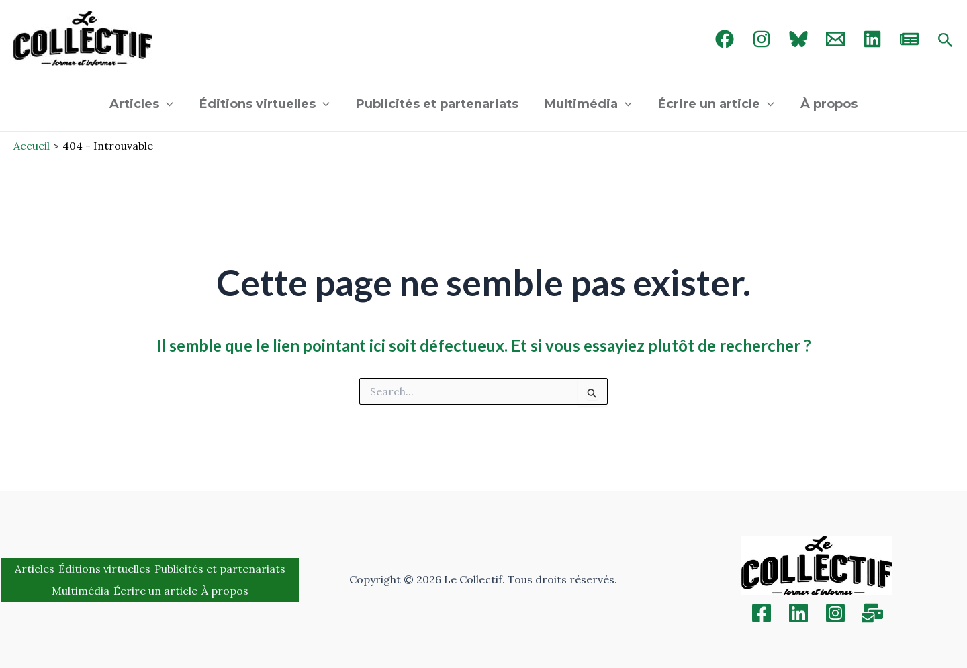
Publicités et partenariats (438, 104)
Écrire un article (713, 104)
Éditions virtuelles (268, 104)
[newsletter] (909, 39)
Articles (147, 104)
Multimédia (587, 104)
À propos (823, 104)
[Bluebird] (798, 39)
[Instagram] (761, 39)
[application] (172, 104)
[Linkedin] (798, 613)
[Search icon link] (945, 41)
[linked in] (872, 39)
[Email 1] (835, 39)
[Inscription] (872, 613)
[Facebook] (724, 39)
